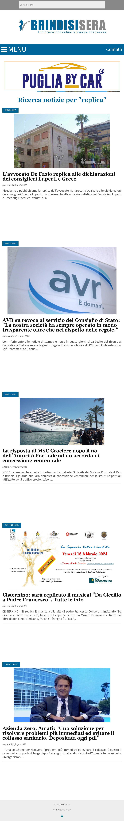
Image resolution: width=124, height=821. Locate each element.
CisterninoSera (12, 525)
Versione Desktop (62, 810)
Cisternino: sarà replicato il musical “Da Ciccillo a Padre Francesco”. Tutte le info (61, 597)
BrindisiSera (10, 110)
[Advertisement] (62, 222)
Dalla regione (11, 664)
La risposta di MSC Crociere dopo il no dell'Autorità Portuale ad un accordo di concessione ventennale (50, 456)
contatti (114, 49)
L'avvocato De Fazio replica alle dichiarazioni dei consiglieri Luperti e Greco (58, 176)
